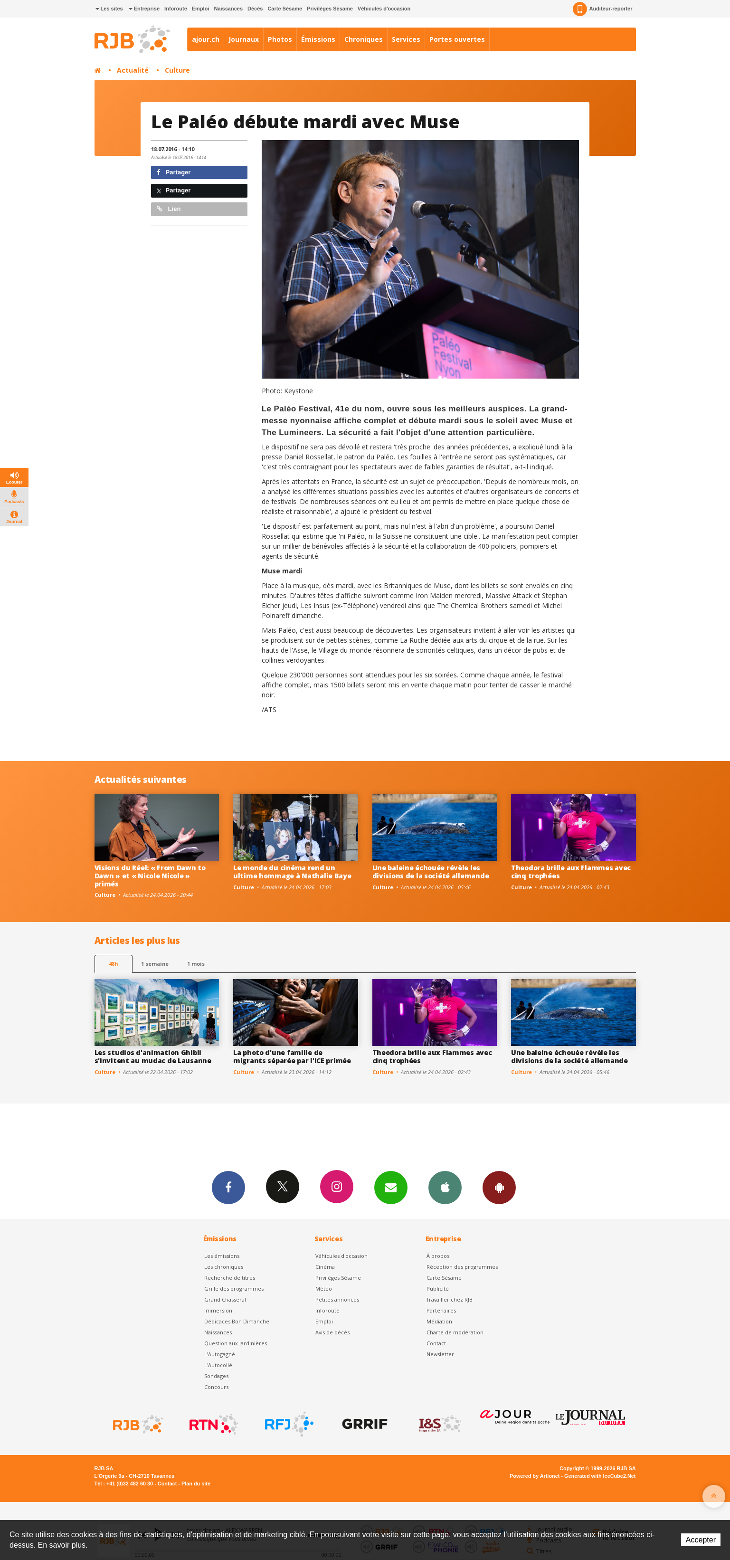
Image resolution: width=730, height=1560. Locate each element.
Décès (255, 8)
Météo (323, 1288)
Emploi (200, 8)
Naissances (228, 8)
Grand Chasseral (225, 1299)
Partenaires (441, 1310)
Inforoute (175, 8)
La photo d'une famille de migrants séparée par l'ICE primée (292, 1056)
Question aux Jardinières (235, 1343)
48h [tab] (113, 963)
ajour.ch (205, 39)
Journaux (243, 39)
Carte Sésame (284, 8)
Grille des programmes (234, 1288)
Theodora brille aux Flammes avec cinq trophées (571, 871)
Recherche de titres (229, 1278)
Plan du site (195, 1483)
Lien (168, 208)
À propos (438, 1256)
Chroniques (363, 39)
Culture (177, 70)
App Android (499, 1187)
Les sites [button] (109, 8)
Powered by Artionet (534, 1476)
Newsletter (440, 1354)
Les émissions (221, 1256)
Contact (436, 1343)
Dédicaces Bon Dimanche (236, 1321)
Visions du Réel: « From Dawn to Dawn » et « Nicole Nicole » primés (150, 875)
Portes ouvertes (457, 39)
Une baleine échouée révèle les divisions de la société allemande (430, 871)
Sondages (216, 1376)
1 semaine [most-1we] (155, 963)
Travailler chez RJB (450, 1299)
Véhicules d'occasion (384, 8)
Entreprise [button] (144, 8)
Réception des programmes (462, 1267)
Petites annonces (337, 1299)
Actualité (133, 70)
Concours (216, 1387)
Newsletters (391, 1187)
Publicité (438, 1288)
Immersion (218, 1310)
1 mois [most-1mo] (196, 963)
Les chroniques (223, 1267)
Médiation (439, 1321)
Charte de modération (455, 1332)
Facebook (228, 1187)
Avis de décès (332, 1332)
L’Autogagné (219, 1354)
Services (406, 39)
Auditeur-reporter (602, 9)
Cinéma (325, 1267)
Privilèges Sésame (330, 8)
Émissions (318, 39)
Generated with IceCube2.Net (599, 1476)
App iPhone (445, 1187)
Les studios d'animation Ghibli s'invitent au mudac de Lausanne (153, 1056)
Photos (280, 39)
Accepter (701, 1540)
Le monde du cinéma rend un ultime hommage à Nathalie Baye (292, 871)
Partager (173, 172)
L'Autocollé (218, 1365)
